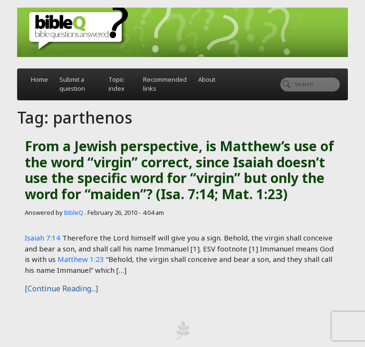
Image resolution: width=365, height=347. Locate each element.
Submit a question (72, 84)
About (206, 79)
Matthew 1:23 (81, 259)
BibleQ (73, 212)
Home (39, 79)
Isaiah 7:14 (42, 237)
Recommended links (165, 84)
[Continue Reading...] (61, 288)
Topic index (116, 84)
